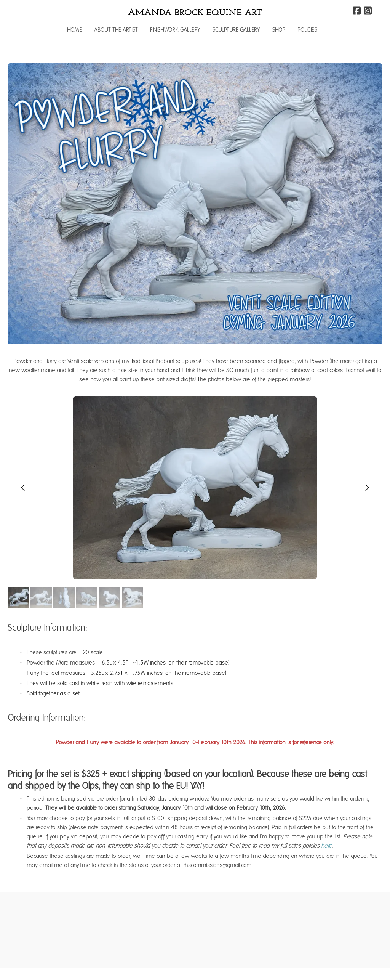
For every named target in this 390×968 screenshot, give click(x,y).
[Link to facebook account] (357, 10)
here (326, 845)
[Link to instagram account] (368, 10)
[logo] (195, 13)
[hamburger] (24, 12)
